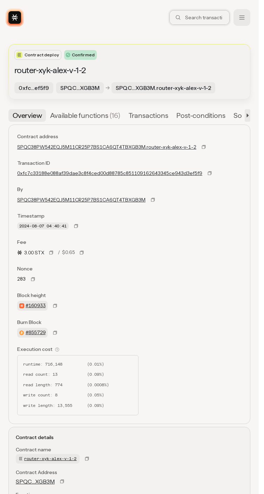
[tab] (27, 115)
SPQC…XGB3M (35, 481)
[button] (246, 115)
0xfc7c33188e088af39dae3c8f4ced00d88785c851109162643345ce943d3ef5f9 (109, 173)
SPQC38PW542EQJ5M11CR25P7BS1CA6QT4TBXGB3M (81, 200)
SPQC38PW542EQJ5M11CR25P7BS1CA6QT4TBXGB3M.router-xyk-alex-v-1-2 (106, 147)
